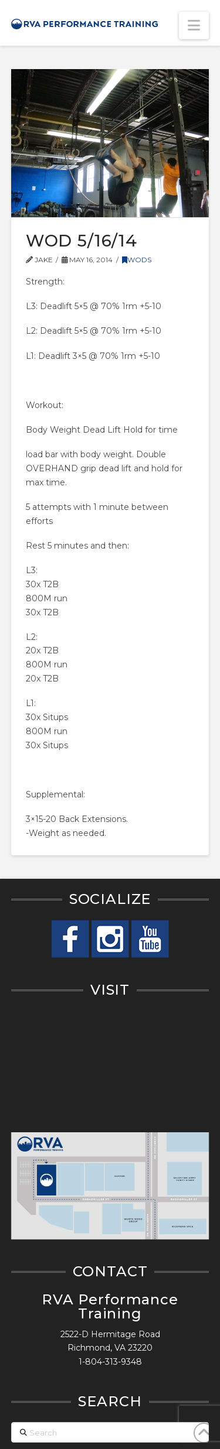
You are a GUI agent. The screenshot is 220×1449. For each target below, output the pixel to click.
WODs (136, 259)
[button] (194, 25)
